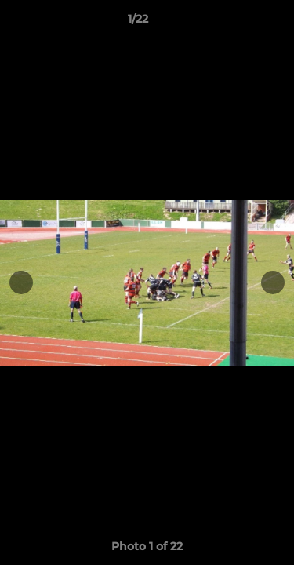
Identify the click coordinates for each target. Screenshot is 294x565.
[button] (237, 23)
